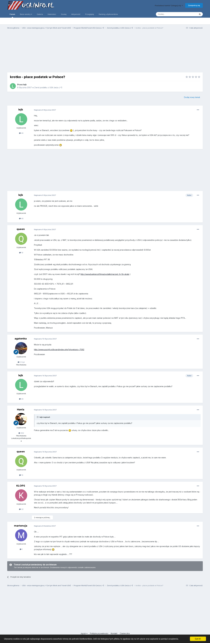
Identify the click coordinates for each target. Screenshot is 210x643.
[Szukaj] (170, 14)
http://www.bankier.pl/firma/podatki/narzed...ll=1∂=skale (104, 274)
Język (83, 633)
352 (21, 433)
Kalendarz (52, 14)
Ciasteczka (125, 633)
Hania (20, 409)
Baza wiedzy (26, 14)
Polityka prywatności (99, 633)
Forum (12, 15)
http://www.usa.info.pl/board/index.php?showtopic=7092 (59, 349)
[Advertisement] (105, 52)
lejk (25, 84)
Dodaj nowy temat (192, 97)
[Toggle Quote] (38, 417)
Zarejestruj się (194, 5)
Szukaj (63, 14)
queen (21, 229)
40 (21, 133)
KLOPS (20, 485)
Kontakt (114, 633)
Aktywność (75, 14)
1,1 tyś (21, 362)
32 (21, 509)
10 (21, 252)
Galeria (40, 14)
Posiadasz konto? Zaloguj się (169, 5)
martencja (20, 525)
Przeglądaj (89, 14)
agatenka (21, 338)
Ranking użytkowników (108, 14)
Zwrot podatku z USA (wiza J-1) (48, 87)
